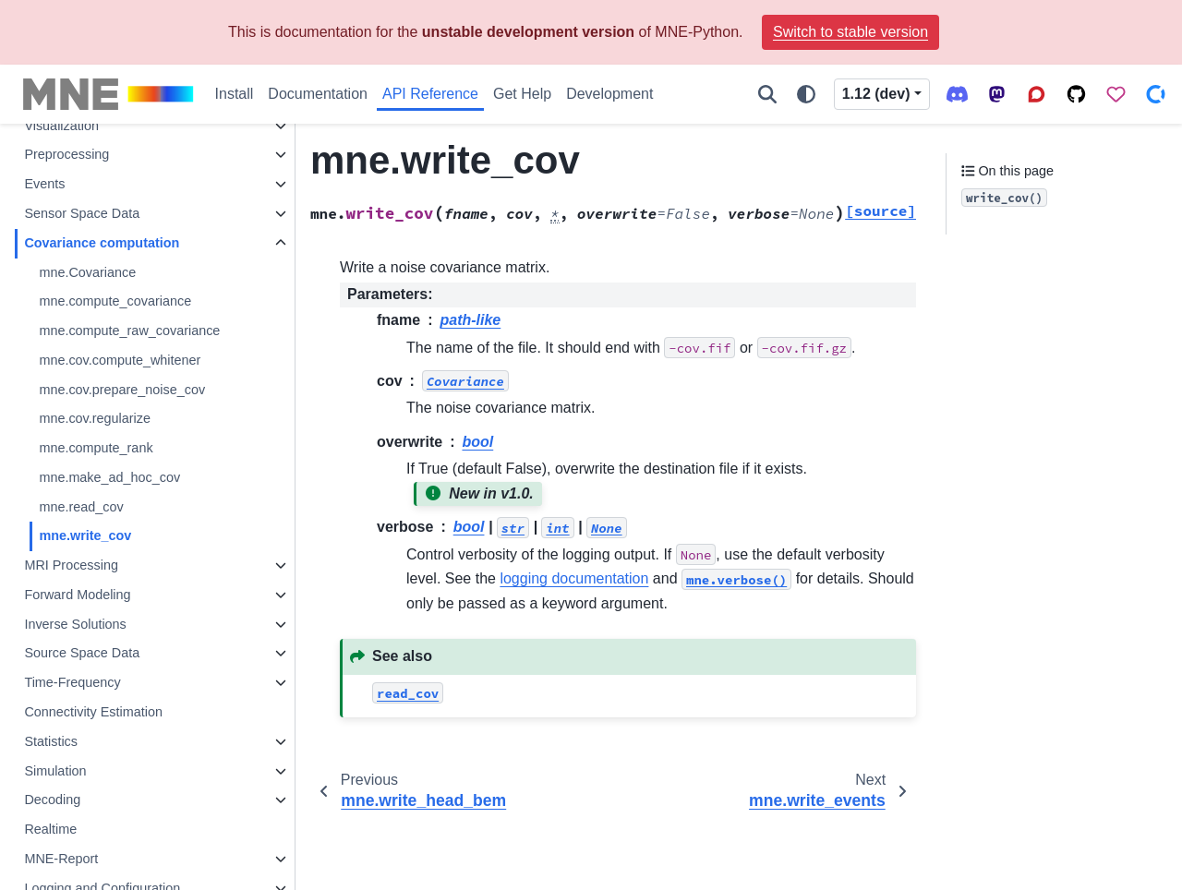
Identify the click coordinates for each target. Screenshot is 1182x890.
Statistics (51, 741)
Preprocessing (66, 154)
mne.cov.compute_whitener (119, 360)
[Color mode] (806, 94)
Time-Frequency (72, 682)
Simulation (55, 771)
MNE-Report (61, 858)
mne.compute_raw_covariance (129, 330)
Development (609, 94)
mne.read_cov (81, 506)
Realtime (50, 829)
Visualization (61, 125)
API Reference (430, 94)
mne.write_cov (85, 535)
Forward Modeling (77, 594)
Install (234, 94)
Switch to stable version (850, 32)
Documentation (318, 94)
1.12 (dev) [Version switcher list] (876, 94)
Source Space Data (81, 652)
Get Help (522, 94)
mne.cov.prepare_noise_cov (122, 389)
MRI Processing (71, 565)
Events (44, 183)
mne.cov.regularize (95, 418)
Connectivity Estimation (93, 711)
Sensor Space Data (81, 213)
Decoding (52, 799)
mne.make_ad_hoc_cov (109, 477)
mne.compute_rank (95, 447)
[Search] (767, 94)
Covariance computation (101, 242)
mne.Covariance (87, 272)
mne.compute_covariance (115, 301)
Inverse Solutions (75, 624)
